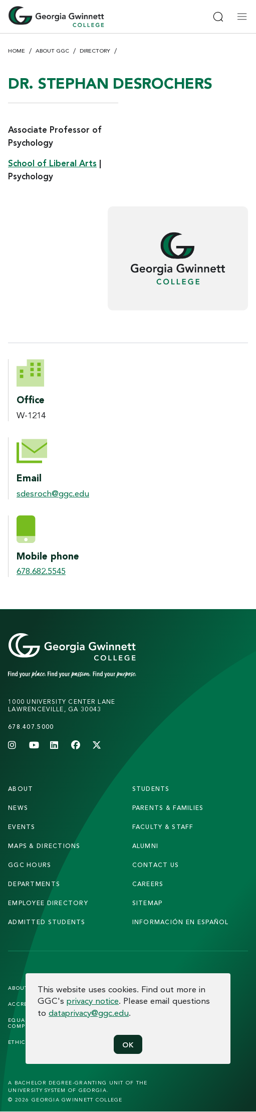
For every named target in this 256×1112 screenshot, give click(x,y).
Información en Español (180, 922)
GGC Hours (30, 865)
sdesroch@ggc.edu (53, 493)
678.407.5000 (31, 726)
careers (148, 884)
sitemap (147, 903)
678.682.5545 (41, 571)
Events (22, 826)
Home (16, 50)
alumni (145, 846)
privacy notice (93, 1000)
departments (34, 884)
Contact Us (155, 865)
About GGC (52, 50)
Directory (95, 50)
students (151, 788)
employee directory (48, 903)
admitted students (47, 922)
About (20, 788)
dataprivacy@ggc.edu (89, 1012)
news (18, 807)
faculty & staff (163, 826)
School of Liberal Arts (52, 163)
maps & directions (44, 846)
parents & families (168, 807)
